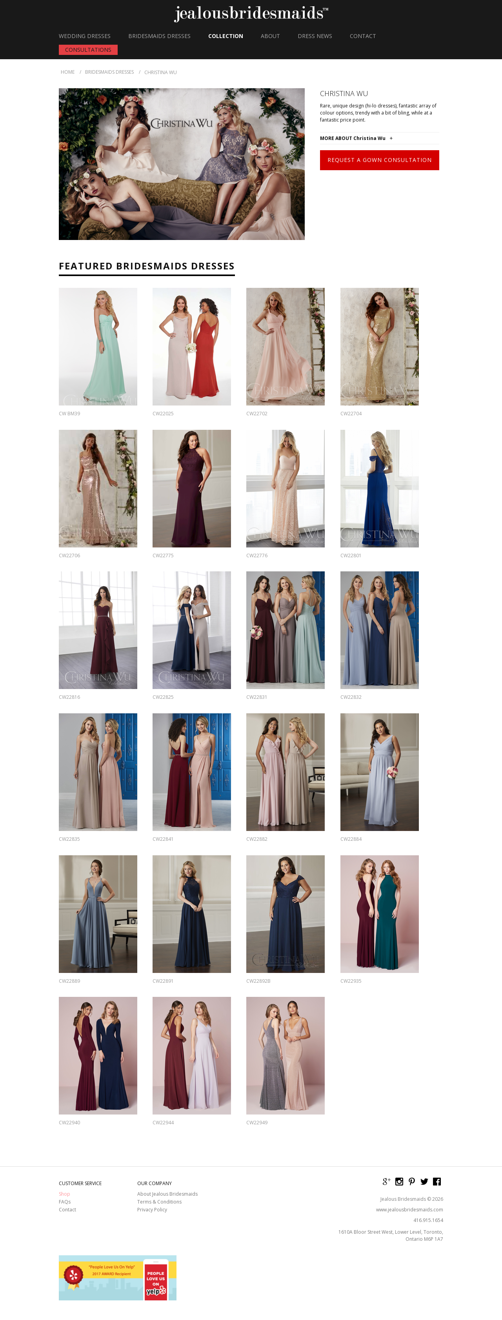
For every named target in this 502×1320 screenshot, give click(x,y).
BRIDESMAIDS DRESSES (159, 36)
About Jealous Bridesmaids (167, 1194)
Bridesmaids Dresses (109, 72)
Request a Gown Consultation (379, 160)
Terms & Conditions (159, 1202)
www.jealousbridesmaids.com (409, 1209)
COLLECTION (225, 36)
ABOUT (270, 36)
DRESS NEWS (315, 36)
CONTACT (363, 36)
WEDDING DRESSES (85, 36)
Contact (67, 1209)
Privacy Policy (152, 1209)
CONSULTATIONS (88, 49)
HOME (68, 72)
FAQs (65, 1202)
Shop (64, 1194)
